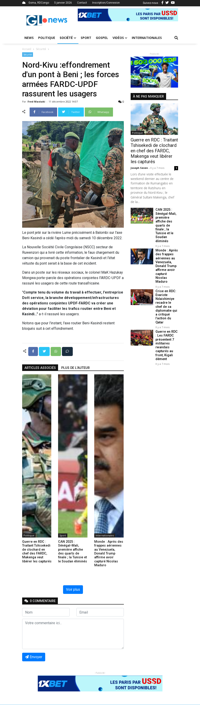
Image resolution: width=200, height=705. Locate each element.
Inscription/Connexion (106, 2)
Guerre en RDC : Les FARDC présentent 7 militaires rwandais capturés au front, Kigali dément (166, 345)
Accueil (26, 49)
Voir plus (73, 589)
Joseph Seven (140, 168)
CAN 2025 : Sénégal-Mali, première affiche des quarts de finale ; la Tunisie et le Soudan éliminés (165, 225)
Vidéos (120, 38)
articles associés (40, 368)
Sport (86, 38)
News (29, 38)
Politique (46, 38)
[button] (85, 15)
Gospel (102, 38)
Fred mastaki (37, 101)
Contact (82, 2)
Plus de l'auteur (75, 368)
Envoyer (33, 657)
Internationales (147, 38)
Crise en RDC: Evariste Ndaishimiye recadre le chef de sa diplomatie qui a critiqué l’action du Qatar (166, 306)
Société (68, 38)
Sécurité (41, 49)
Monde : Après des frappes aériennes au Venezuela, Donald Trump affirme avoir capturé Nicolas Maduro (166, 266)
